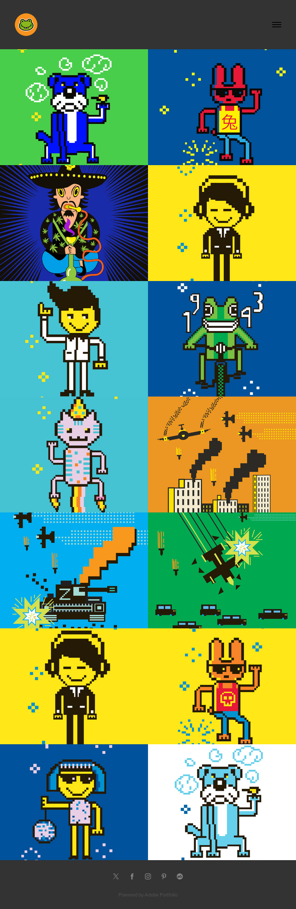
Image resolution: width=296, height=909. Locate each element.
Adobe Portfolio (161, 894)
